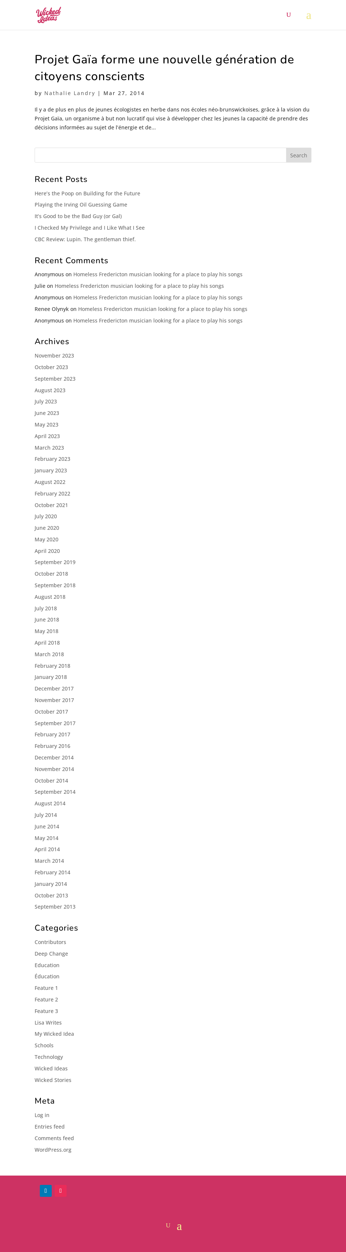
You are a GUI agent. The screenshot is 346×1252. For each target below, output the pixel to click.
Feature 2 (46, 999)
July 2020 (46, 516)
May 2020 (46, 539)
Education (47, 965)
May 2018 (46, 631)
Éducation (47, 976)
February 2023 (52, 458)
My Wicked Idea (54, 1033)
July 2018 (46, 608)
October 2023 (51, 367)
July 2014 (46, 814)
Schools (44, 1045)
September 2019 (55, 562)
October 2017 (51, 711)
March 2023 (49, 447)
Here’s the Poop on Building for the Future (87, 193)
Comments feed (54, 1138)
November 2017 (54, 700)
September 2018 (55, 585)
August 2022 (50, 481)
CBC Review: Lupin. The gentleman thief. (85, 239)
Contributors (50, 942)
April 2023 (47, 436)
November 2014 (54, 769)
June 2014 (47, 826)
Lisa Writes (48, 1022)
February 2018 (52, 665)
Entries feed (50, 1126)
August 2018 (50, 596)
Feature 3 (46, 1011)
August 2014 (50, 803)
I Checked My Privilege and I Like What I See (90, 227)
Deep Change (51, 953)
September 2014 (55, 791)
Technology (49, 1056)
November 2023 (54, 355)
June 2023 (47, 412)
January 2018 (51, 676)
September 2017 (55, 723)
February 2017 (52, 734)
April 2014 (47, 849)
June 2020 (47, 527)
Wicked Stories (53, 1079)
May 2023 (46, 424)
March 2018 (49, 654)
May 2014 (46, 838)
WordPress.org (53, 1149)
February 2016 (52, 745)
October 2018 (51, 573)
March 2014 (49, 860)
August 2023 (50, 390)
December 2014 (54, 757)
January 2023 (51, 470)
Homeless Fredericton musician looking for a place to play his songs (158, 274)
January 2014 (51, 883)
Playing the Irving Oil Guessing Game (81, 204)
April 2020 (47, 550)
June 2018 (47, 619)
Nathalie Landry (69, 93)
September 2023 (55, 378)
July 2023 (46, 401)
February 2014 (52, 872)
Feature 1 (46, 987)
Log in (42, 1115)
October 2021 (51, 505)
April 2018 (47, 642)
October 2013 (51, 895)
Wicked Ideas (51, 1068)
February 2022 (52, 493)
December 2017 (54, 688)
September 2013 (55, 906)
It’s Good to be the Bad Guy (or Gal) (78, 216)
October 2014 (51, 780)
